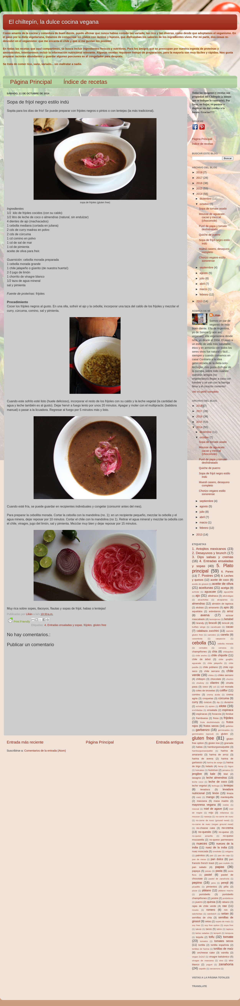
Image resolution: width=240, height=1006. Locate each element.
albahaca (213, 595)
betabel (228, 619)
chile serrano (212, 671)
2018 (199, 172)
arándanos (215, 611)
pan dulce (217, 859)
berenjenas (214, 619)
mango (210, 797)
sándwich (211, 914)
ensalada (212, 710)
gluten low (214, 743)
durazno (228, 702)
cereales (203, 648)
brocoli (213, 622)
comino (196, 694)
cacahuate (216, 627)
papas (219, 867)
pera (213, 883)
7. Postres (205, 575)
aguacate (210, 591)
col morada (227, 686)
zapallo (202, 968)
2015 (199, 188)
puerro (198, 902)
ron (226, 909)
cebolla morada (225, 643)
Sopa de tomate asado (213, 208)
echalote (200, 706)
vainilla (225, 952)
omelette (217, 851)
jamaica (226, 770)
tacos (209, 929)
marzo (204, 289)
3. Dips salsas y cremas (212, 557)
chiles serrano (225, 675)
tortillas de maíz (223, 948)
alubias (200, 607)
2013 (199, 301)
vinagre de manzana (203, 960)
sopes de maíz (223, 921)
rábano (225, 902)
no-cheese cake (205, 828)
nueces (201, 843)
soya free (228, 925)
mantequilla (227, 797)
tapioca (229, 929)
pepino (197, 882)
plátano (206, 890)
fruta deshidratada (209, 722)
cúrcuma (223, 698)
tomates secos (223, 941)
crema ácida (213, 694)
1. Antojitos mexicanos (209, 549)
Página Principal (31, 82)
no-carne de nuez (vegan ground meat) (212, 824)
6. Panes (227, 571)
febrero (204, 294)
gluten (224, 733)
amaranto (214, 607)
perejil (224, 882)
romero (210, 909)
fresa (215, 718)
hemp (220, 766)
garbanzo (202, 730)
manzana (202, 801)
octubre (205, 204)
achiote (195, 592)
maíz (198, 797)
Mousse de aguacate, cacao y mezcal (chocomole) (212, 217)
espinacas (201, 713)
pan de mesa (199, 859)
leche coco (197, 782)
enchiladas (197, 710)
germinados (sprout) (203, 734)
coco (205, 686)
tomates (204, 941)
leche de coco (218, 781)
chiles (211, 675)
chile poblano (210, 667)
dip (218, 702)
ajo (197, 595)
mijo (211, 812)
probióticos (228, 898)
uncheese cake (206, 952)
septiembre (207, 267)
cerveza (222, 648)
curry (195, 702)
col (214, 687)
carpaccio (220, 638)
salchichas (197, 914)
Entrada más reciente (25, 742)
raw (224, 905)
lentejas (228, 785)
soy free (196, 925)
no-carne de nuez (224, 816)
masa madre (221, 801)
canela (225, 634)
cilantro (214, 682)
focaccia (216, 713)
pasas (208, 871)
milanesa (224, 813)
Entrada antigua (169, 742)
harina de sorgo (215, 762)
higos (230, 766)
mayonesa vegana (204, 804)
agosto (204, 273)
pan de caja (224, 855)
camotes (212, 635)
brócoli (225, 623)
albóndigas (228, 596)
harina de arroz (218, 754)
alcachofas (203, 600)
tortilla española (220, 944)
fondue (229, 713)
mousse (196, 816)
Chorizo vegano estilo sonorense (212, 259)
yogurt (209, 964)
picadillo (196, 887)
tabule (198, 929)
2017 (199, 177)
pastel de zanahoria (219, 879)
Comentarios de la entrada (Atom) (45, 750)
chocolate (215, 679)
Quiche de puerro (209, 234)
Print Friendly (19, 620)
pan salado (199, 867)
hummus (213, 770)
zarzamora (215, 968)
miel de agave (213, 808)
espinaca (227, 710)
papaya (196, 870)
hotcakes (199, 770)
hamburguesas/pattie (202, 751)
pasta (219, 870)
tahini (219, 929)
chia (214, 651)
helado (209, 766)
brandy (200, 623)
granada (228, 743)
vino (221, 960)
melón (226, 805)
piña (226, 886)
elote (222, 706)
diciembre (206, 198)
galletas (229, 726)
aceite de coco (219, 579)
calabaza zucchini (208, 630)
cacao (229, 626)
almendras (198, 603)
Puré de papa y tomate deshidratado (213, 228)
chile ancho (201, 655)
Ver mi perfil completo (205, 391)
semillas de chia (202, 917)
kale (212, 773)
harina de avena (202, 758)
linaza (230, 793)
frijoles (88, 625)
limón (215, 793)
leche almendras (216, 777)
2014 (199, 193)
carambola (197, 638)
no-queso (224, 832)
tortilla (201, 944)
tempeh (217, 933)
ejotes (212, 706)
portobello (204, 894)
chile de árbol (201, 659)
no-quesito (204, 831)
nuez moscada (200, 851)
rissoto (195, 910)
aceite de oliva (222, 584)
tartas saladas (202, 933)
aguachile (228, 592)
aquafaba (197, 611)
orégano (229, 851)
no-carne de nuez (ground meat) (212, 820)
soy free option (211, 925)
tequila (199, 937)
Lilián (217, 315)
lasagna (196, 777)
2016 (199, 183)
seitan (225, 913)
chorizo (229, 679)
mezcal (195, 809)
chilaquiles (228, 652)
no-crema (227, 827)
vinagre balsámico (219, 956)
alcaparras (222, 600)
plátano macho (225, 890)
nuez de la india (216, 847)
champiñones (199, 651)
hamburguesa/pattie (218, 746)
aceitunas (206, 588)
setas (208, 921)
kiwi (226, 773)
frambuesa (202, 718)
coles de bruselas (205, 690)
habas (199, 746)
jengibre (197, 773)
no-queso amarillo (202, 836)
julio (202, 278)
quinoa (211, 901)
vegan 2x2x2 (198, 957)
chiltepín (200, 679)
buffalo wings (198, 627)
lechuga (215, 786)
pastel (208, 874)
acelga (225, 587)
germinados (224, 730)
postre (214, 898)
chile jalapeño (215, 663)
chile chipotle (219, 655)
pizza (194, 890)
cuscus (207, 702)
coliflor (224, 690)
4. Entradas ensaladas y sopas (63, 625)
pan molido (224, 863)
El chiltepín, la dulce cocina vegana (54, 22)
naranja (207, 816)
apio (226, 607)
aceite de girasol (200, 584)
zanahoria (226, 964)
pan (211, 855)
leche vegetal (199, 785)
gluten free (99, 625)
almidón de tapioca (222, 603)
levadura (205, 789)
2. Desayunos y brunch (209, 553)
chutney (200, 683)
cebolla (199, 642)
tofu (211, 937)
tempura (229, 933)
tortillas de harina (200, 949)
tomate (228, 937)
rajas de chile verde (204, 906)
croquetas (207, 698)
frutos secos (211, 725)
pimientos (211, 886)
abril (203, 283)
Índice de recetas (85, 82)
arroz (230, 611)
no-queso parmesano (221, 839)
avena (204, 615)
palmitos (200, 855)
